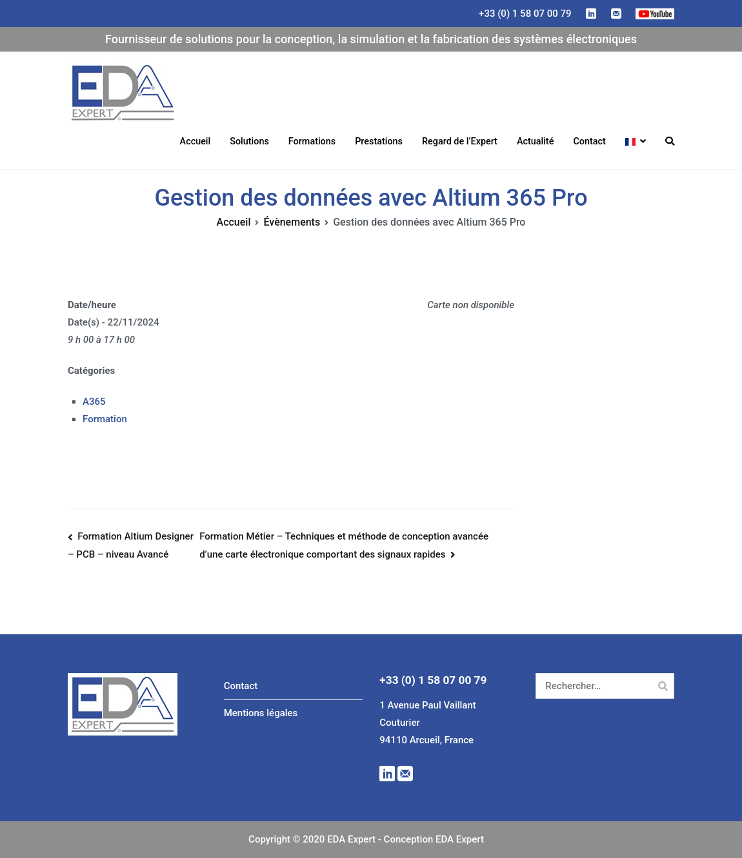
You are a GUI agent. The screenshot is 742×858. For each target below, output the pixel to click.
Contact (589, 141)
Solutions (249, 141)
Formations (312, 141)
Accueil (195, 141)
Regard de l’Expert (459, 141)
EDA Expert (220, 92)
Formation (105, 419)
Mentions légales (261, 713)
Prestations (379, 141)
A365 (94, 401)
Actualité (535, 141)
